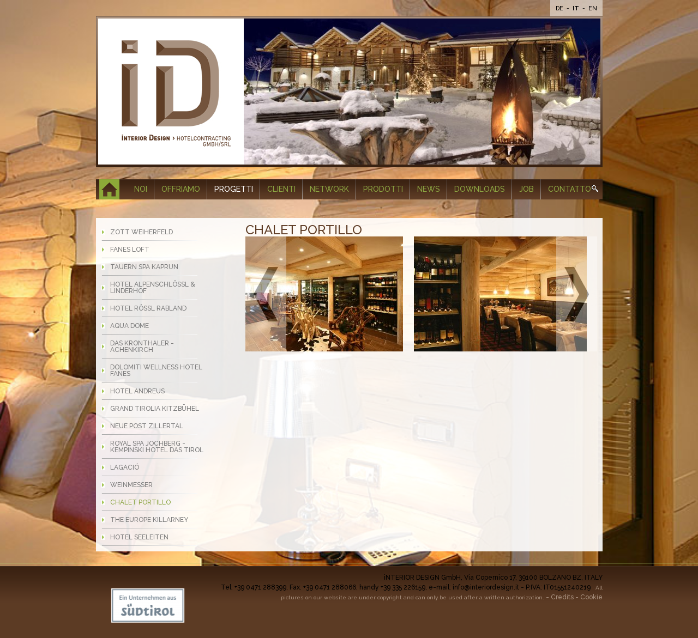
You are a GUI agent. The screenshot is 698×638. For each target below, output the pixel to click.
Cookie (591, 597)
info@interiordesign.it (486, 587)
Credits (562, 597)
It (577, 8)
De (560, 8)
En (592, 8)
